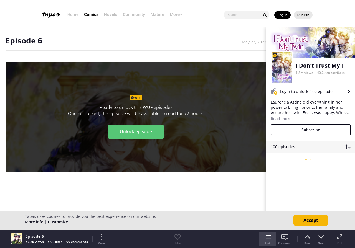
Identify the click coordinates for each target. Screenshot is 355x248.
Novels (110, 14)
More (176, 14)
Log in (282, 15)
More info (34, 221)
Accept (310, 220)
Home (72, 14)
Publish (303, 15)
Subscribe (310, 129)
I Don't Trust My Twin (325, 65)
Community (134, 14)
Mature (157, 14)
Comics (91, 14)
